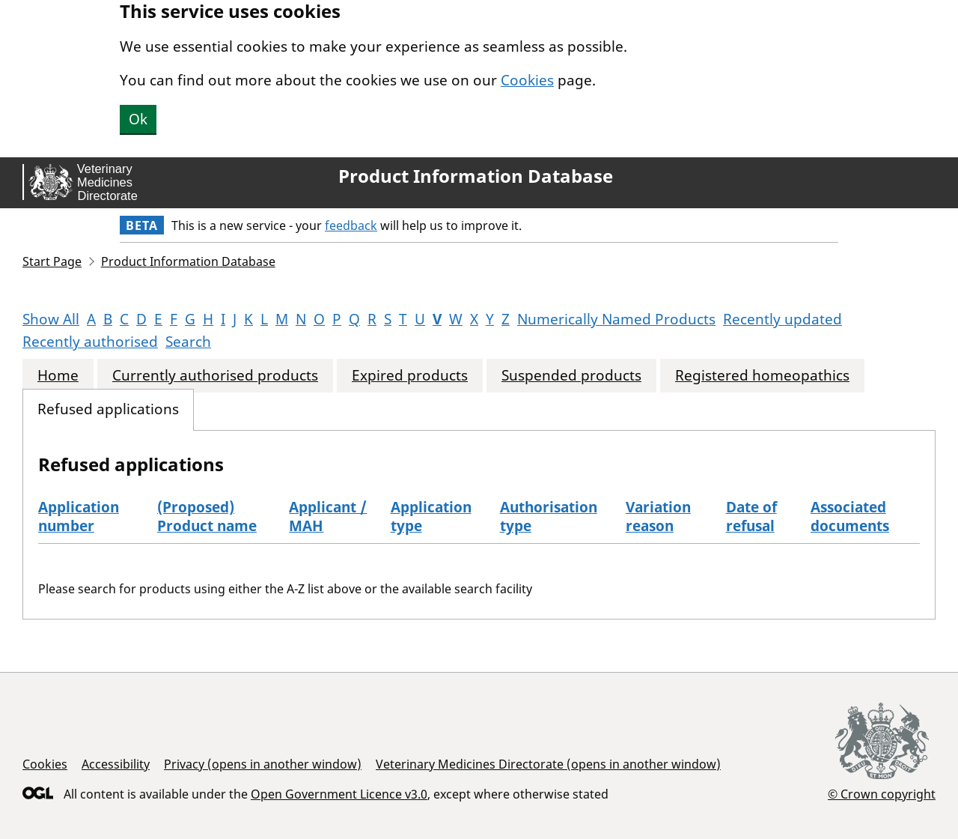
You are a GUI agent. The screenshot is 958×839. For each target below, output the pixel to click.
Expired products (410, 375)
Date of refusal (751, 516)
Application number (78, 516)
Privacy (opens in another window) (262, 764)
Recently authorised (90, 341)
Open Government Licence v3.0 (339, 794)
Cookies (527, 80)
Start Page (52, 261)
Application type (431, 516)
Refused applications (108, 409)
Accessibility (116, 764)
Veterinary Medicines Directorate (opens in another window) (548, 764)
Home (58, 375)
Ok (138, 119)
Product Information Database (475, 176)
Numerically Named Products (616, 319)
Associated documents (850, 516)
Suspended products (571, 375)
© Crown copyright (882, 794)
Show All (50, 319)
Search (188, 341)
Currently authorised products (215, 375)
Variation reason (658, 516)
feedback (351, 225)
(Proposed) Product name (207, 516)
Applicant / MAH (328, 516)
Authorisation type (548, 516)
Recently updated (782, 319)
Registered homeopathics (762, 375)
